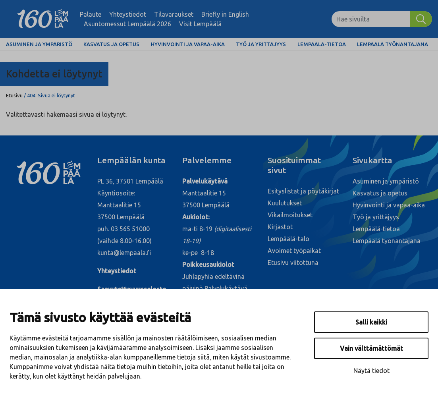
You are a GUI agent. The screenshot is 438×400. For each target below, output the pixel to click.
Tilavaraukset (173, 14)
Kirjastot (280, 226)
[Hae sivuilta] (371, 19)
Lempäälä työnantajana (392, 44)
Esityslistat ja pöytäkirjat (303, 191)
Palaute (90, 14)
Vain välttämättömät (371, 348)
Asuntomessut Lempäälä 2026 (127, 23)
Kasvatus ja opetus (111, 44)
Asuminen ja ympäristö (39, 44)
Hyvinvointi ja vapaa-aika (188, 44)
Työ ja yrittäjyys (261, 44)
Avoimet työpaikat (294, 250)
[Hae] (421, 19)
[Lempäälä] (43, 19)
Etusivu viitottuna (293, 262)
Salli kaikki (371, 322)
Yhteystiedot (127, 14)
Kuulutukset (285, 203)
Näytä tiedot (371, 370)
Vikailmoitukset (290, 214)
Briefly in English (225, 14)
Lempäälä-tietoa (321, 44)
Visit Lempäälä (200, 23)
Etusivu (14, 95)
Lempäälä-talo (288, 238)
